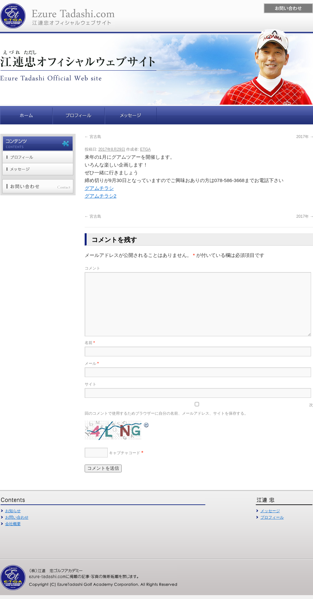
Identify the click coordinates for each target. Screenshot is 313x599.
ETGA (145, 149)
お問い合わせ (17, 517)
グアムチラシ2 (100, 196)
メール (92, 363)
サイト (90, 384)
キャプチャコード (124, 453)
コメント (92, 268)
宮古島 (93, 136)
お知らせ (13, 511)
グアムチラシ (99, 188)
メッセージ (270, 511)
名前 (90, 342)
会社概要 (13, 524)
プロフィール (272, 517)
